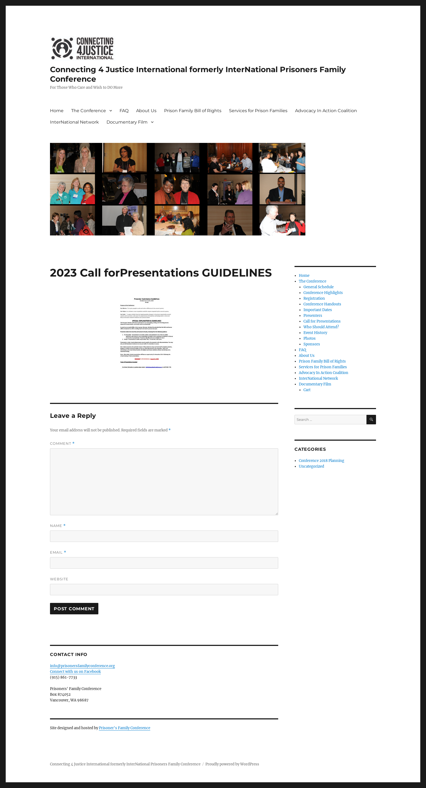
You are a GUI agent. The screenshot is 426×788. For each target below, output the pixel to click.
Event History (315, 332)
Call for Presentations (322, 321)
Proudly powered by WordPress (232, 764)
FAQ (124, 110)
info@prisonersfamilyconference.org (82, 666)
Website (59, 579)
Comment (62, 443)
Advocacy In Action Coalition (326, 110)
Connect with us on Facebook (75, 671)
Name (58, 525)
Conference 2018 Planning (321, 460)
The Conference (88, 110)
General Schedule (318, 287)
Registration (314, 298)
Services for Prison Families (258, 110)
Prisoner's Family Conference (124, 728)
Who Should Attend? (321, 327)
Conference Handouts (322, 304)
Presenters (312, 315)
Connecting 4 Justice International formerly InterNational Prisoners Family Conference (125, 764)
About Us (146, 110)
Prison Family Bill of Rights (192, 110)
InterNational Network (74, 122)
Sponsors (311, 344)
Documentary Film (127, 122)
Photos (309, 338)
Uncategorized (311, 466)
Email (58, 552)
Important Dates (317, 310)
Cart (307, 390)
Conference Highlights (323, 292)
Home (57, 110)
